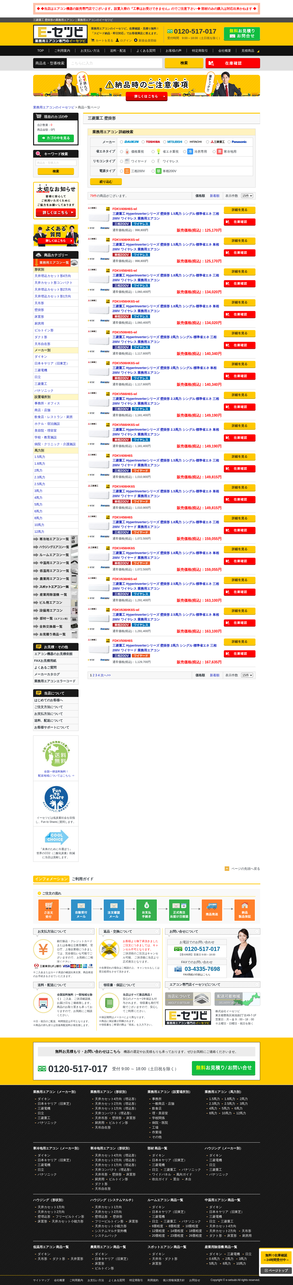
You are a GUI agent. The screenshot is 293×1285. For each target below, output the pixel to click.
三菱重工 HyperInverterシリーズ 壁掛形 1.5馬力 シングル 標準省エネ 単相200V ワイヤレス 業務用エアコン (167, 244)
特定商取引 (200, 50)
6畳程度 (157, 1226)
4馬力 (38, 497)
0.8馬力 (214, 1259)
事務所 (157, 1099)
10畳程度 (192, 1226)
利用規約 (153, 1280)
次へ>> (106, 675)
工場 (155, 1127)
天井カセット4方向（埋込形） (116, 1099)
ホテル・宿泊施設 (47, 423)
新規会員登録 (147, 40)
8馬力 (38, 518)
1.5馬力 (39, 457)
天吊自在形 (42, 344)
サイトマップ (41, 1280)
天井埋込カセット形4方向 (52, 276)
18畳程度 (195, 1231)
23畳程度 (177, 1235)
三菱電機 (40, 370)
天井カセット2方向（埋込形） (116, 1103)
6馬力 (38, 511)
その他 (157, 1137)
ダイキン (40, 356)
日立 (37, 377)
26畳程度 (195, 1235)
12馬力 (39, 531)
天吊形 (39, 303)
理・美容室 (160, 1113)
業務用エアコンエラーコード (55, 681)
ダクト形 (40, 337)
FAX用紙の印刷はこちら (197, 974)
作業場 (157, 1132)
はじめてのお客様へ (48, 700)
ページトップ (276, 1270)
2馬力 (38, 470)
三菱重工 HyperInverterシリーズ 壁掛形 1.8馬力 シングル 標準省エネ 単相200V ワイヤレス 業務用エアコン (167, 306)
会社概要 (224, 50)
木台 (188, 1179)
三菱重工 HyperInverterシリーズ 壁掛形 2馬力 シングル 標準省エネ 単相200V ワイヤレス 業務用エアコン (167, 367)
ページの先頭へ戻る (245, 868)
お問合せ (194, 1280)
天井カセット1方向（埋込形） (116, 1108)
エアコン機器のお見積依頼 (53, 654)
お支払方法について (48, 714)
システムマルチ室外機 (111, 1231)
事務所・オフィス (47, 403)
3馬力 (38, 491)
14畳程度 (177, 1231)
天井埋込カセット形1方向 (52, 296)
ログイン (126, 40)
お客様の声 (174, 50)
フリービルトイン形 (70, 1216)
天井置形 (77, 1259)
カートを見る (104, 40)
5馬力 (38, 504)
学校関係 (158, 1118)
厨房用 (39, 323)
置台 (176, 1179)
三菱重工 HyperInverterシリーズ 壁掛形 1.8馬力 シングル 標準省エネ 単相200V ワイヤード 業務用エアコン (167, 552)
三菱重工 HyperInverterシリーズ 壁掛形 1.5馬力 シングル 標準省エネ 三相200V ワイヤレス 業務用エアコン (167, 213)
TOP (40, 50)
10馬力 (39, 525)
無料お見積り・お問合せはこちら (242, 34)
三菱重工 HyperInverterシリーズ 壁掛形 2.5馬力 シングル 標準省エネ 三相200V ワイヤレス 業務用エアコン (167, 583)
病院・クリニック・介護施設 (55, 444)
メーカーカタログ (47, 674)
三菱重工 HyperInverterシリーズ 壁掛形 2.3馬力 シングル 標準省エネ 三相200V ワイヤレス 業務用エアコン (167, 398)
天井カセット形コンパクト (53, 282)
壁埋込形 (44, 1216)
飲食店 (157, 1108)
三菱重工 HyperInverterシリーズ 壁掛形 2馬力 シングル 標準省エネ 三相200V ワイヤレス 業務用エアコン (167, 337)
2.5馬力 (39, 484)
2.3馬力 (39, 477)
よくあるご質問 (45, 667)
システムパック (106, 1235)
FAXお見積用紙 (45, 660)
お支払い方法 (90, 50)
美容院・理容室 (45, 430)
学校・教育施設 (45, 437)
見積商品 (247, 50)
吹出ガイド (160, 1179)
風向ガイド (184, 1174)
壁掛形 (39, 310)
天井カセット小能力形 (68, 1221)
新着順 (214, 196)
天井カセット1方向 (51, 1207)
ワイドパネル (161, 1174)
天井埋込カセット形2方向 (52, 289)
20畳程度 (158, 1235)
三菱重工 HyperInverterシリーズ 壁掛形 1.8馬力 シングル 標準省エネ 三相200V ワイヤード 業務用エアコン (167, 522)
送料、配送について (48, 720)
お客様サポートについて (51, 727)
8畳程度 (174, 1226)
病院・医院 (160, 1122)
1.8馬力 (39, 463)
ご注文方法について (48, 707)
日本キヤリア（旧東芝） (51, 363)
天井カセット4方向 (222, 1226)
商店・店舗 (42, 410)
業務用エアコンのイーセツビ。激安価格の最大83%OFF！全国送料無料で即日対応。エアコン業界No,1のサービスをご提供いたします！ (60, 34)
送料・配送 (118, 50)
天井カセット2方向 (51, 1212)
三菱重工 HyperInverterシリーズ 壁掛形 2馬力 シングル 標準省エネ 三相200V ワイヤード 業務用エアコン (167, 645)
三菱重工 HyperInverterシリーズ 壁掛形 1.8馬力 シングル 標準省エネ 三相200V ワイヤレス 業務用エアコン (167, 275)
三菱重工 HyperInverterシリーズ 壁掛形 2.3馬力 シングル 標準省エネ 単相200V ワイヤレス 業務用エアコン (167, 429)
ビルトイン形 (44, 330)
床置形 (39, 316)
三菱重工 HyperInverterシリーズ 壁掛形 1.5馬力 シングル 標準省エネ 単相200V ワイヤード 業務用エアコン (167, 491)
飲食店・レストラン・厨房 (53, 417)
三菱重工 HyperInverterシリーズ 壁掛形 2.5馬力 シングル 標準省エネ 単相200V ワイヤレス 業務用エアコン (167, 614)
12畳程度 (158, 1231)
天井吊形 (101, 1118)
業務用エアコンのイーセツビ (53, 107)
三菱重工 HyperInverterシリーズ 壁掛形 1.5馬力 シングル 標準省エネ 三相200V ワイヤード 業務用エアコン (167, 460)
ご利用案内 (62, 50)
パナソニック (44, 390)
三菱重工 (40, 384)
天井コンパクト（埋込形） (114, 1113)
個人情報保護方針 (174, 1280)
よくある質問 (145, 50)
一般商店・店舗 (163, 1103)
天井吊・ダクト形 (164, 1259)
